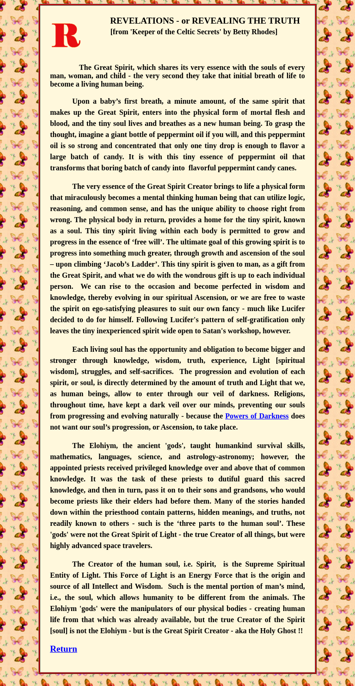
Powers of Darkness (256, 416)
